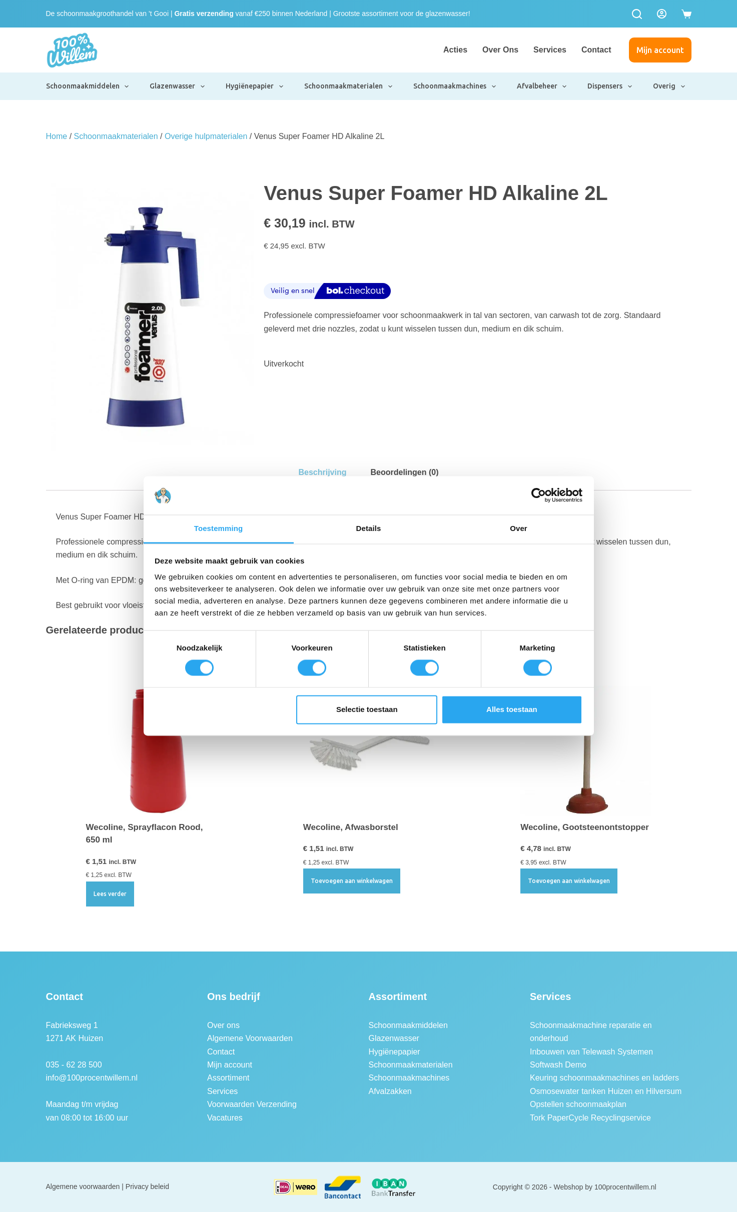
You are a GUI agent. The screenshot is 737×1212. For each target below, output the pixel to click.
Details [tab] (368, 528)
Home (57, 136)
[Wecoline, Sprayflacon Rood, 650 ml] (151, 751)
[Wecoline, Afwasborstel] (368, 751)
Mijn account (660, 50)
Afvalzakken (390, 1091)
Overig (669, 86)
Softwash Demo (558, 1064)
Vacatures (225, 1118)
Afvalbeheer (542, 86)
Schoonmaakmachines (455, 86)
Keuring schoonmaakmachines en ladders (604, 1078)
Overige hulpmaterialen (206, 136)
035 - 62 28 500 (74, 1064)
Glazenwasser (178, 86)
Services (549, 50)
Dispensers (610, 86)
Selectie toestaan (367, 709)
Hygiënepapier (255, 86)
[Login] (661, 13)
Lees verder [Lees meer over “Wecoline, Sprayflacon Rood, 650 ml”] (110, 893)
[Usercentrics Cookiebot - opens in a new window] (538, 495)
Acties (455, 50)
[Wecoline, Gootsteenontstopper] (585, 751)
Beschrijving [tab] (322, 472)
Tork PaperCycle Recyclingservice (590, 1118)
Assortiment (228, 1078)
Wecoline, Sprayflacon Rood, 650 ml (144, 833)
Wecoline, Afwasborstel (350, 827)
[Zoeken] (637, 14)
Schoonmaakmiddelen (88, 86)
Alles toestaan (511, 709)
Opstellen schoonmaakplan (578, 1104)
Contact (596, 50)
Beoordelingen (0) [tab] (405, 472)
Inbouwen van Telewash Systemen (591, 1052)
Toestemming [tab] (218, 528)
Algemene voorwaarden (83, 1186)
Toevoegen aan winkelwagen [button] (352, 881)
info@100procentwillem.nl (92, 1078)
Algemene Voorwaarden (250, 1038)
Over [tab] (518, 528)
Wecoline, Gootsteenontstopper (584, 827)
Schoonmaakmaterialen (348, 86)
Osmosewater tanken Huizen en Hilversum (605, 1091)
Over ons (500, 50)
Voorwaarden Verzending (252, 1104)
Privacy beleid (147, 1186)
